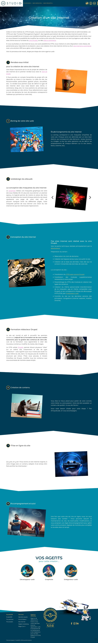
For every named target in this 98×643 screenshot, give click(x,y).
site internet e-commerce (82, 46)
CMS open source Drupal (75, 282)
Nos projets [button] (47, 3)
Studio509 (9, 617)
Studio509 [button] (27, 3)
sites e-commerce (49, 40)
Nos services (9, 619)
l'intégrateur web (72, 301)
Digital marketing (23, 624)
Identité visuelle (23, 617)
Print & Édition (22, 619)
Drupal (20, 355)
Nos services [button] (37, 3)
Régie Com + (22, 626)
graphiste (12, 198)
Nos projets (9, 621)
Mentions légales (10, 640)
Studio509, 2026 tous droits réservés (23, 640)
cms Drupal (33, 40)
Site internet (21, 621)
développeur (55, 256)
